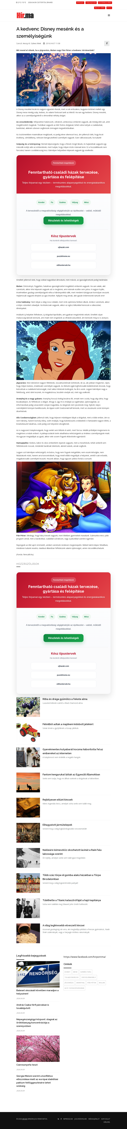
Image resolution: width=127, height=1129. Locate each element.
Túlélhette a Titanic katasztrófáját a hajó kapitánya (72, 900)
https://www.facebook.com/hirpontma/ (85, 956)
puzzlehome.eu (63, 256)
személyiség (85, 972)
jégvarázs (69, 983)
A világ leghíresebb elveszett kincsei (63, 925)
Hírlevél (107, 1122)
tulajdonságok (72, 977)
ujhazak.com (63, 247)
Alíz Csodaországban (74, 988)
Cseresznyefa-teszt (27, 1064)
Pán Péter (91, 983)
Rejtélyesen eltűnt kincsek (58, 799)
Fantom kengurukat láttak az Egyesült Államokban (71, 774)
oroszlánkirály (89, 977)
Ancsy (25, 43)
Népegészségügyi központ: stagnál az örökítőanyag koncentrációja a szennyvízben (36, 1022)
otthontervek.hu (64, 265)
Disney (67, 972)
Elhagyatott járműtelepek (57, 824)
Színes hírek (36, 43)
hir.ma (24, 1119)
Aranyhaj (80, 983)
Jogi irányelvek (80, 1119)
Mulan (102, 983)
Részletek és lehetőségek (63, 220)
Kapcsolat (105, 1119)
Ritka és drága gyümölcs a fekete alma (65, 699)
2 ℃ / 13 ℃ (21, 2)
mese (75, 972)
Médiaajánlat (94, 1119)
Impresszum (68, 1119)
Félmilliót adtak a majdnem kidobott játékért (68, 724)
